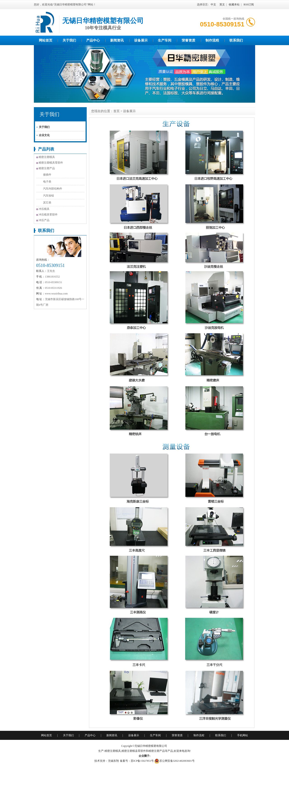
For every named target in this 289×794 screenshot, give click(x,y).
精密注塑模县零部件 (133, 750)
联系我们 (236, 40)
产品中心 (93, 40)
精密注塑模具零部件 (51, 162)
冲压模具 (44, 209)
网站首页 (45, 40)
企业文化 (44, 135)
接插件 (47, 174)
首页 (116, 111)
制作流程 (212, 40)
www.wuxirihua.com (56, 293)
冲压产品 (44, 220)
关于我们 (69, 40)
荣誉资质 (188, 40)
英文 (222, 4)
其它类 (47, 202)
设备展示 (141, 40)
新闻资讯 (117, 40)
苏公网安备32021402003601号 (177, 760)
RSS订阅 (249, 4)
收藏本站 (234, 4)
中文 (213, 4)
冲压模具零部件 (48, 214)
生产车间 (164, 40)
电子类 (47, 181)
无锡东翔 (113, 760)
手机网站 (242, 735)
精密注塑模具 (47, 157)
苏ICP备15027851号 (142, 760)
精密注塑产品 (47, 168)
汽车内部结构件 (52, 188)
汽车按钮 (48, 195)
